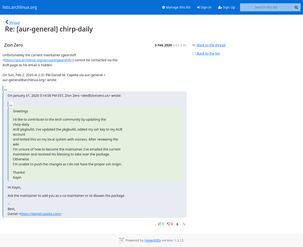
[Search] (296, 7)
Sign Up (226, 7)
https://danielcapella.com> (41, 214)
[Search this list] (266, 7)
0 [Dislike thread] (170, 223)
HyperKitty (152, 240)
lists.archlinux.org (20, 7)
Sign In (204, 7)
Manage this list (176, 7)
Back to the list (206, 53)
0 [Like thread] (161, 223)
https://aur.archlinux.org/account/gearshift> (38, 60)
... (5, 88)
